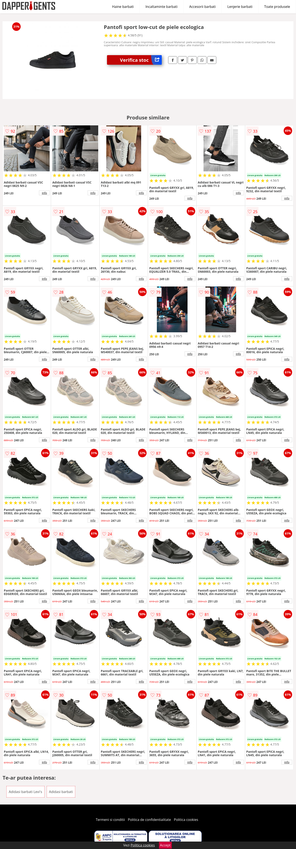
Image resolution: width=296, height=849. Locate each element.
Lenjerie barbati (240, 6)
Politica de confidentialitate (149, 819)
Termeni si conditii (110, 819)
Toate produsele (277, 6)
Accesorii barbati (202, 6)
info (44, 193)
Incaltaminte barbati (161, 6)
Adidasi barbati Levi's (25, 791)
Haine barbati (123, 6)
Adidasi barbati (61, 791)
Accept (165, 845)
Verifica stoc (141, 60)
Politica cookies (186, 819)
